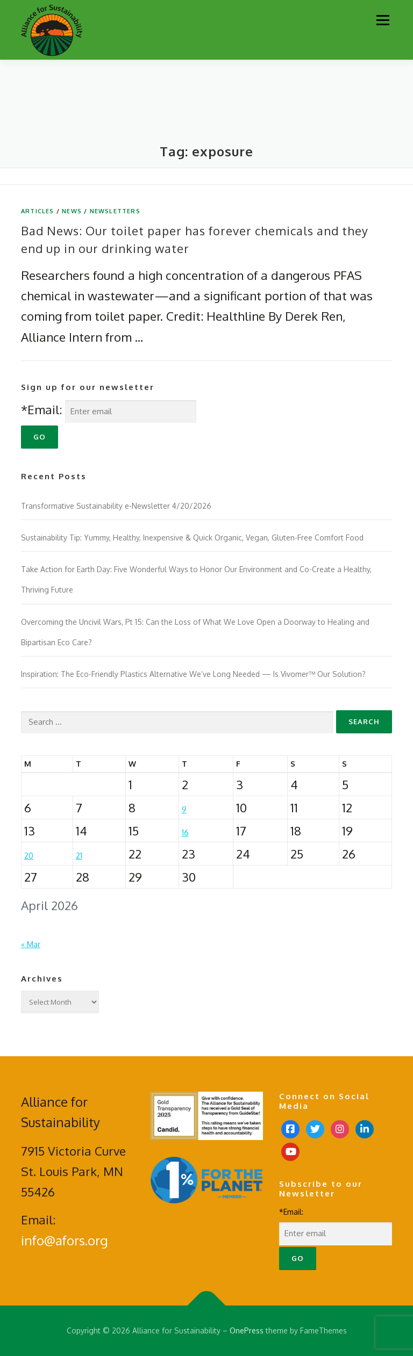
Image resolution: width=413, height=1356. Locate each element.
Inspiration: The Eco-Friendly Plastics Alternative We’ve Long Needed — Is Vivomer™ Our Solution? (193, 674)
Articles (37, 211)
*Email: (41, 409)
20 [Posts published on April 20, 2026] (28, 855)
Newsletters (115, 211)
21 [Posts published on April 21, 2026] (79, 855)
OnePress (247, 1330)
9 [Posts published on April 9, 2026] (184, 809)
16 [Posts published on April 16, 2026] (185, 832)
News (72, 211)
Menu (382, 19)
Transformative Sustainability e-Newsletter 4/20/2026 (116, 505)
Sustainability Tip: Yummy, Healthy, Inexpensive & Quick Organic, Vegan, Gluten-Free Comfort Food (193, 537)
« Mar (30, 944)
